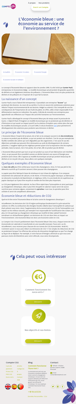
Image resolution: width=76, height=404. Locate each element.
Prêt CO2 (9, 374)
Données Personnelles (35, 396)
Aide (18, 380)
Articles (19, 366)
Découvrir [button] (38, 302)
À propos (32, 3)
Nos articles (36, 391)
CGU (45, 396)
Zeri (55, 125)
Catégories (20, 369)
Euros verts (10, 377)
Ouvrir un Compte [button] (40, 7)
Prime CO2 (9, 371)
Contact (19, 377)
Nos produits (44, 3)
